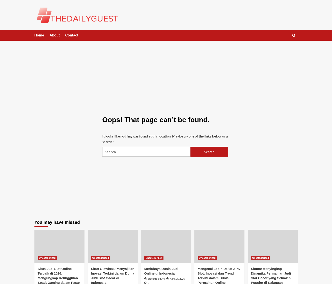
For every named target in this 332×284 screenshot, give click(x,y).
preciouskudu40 (156, 278)
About (55, 35)
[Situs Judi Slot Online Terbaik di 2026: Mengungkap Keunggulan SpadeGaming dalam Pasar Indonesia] (59, 246)
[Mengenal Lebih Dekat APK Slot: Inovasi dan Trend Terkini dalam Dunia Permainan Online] (219, 246)
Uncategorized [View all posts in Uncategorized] (47, 258)
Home (39, 35)
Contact (71, 35)
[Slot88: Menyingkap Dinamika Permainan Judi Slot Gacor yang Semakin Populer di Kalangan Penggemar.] (273, 246)
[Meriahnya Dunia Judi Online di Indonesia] (166, 246)
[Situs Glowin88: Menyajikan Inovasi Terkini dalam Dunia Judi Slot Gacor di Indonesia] (113, 246)
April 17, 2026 (177, 278)
